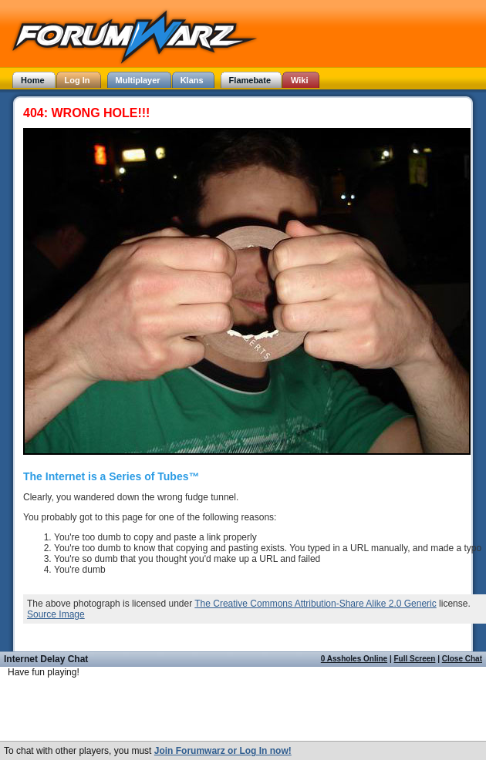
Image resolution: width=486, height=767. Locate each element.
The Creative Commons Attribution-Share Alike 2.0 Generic (315, 603)
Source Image (56, 614)
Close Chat (462, 658)
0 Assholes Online (354, 658)
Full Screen (415, 658)
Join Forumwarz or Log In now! (223, 750)
